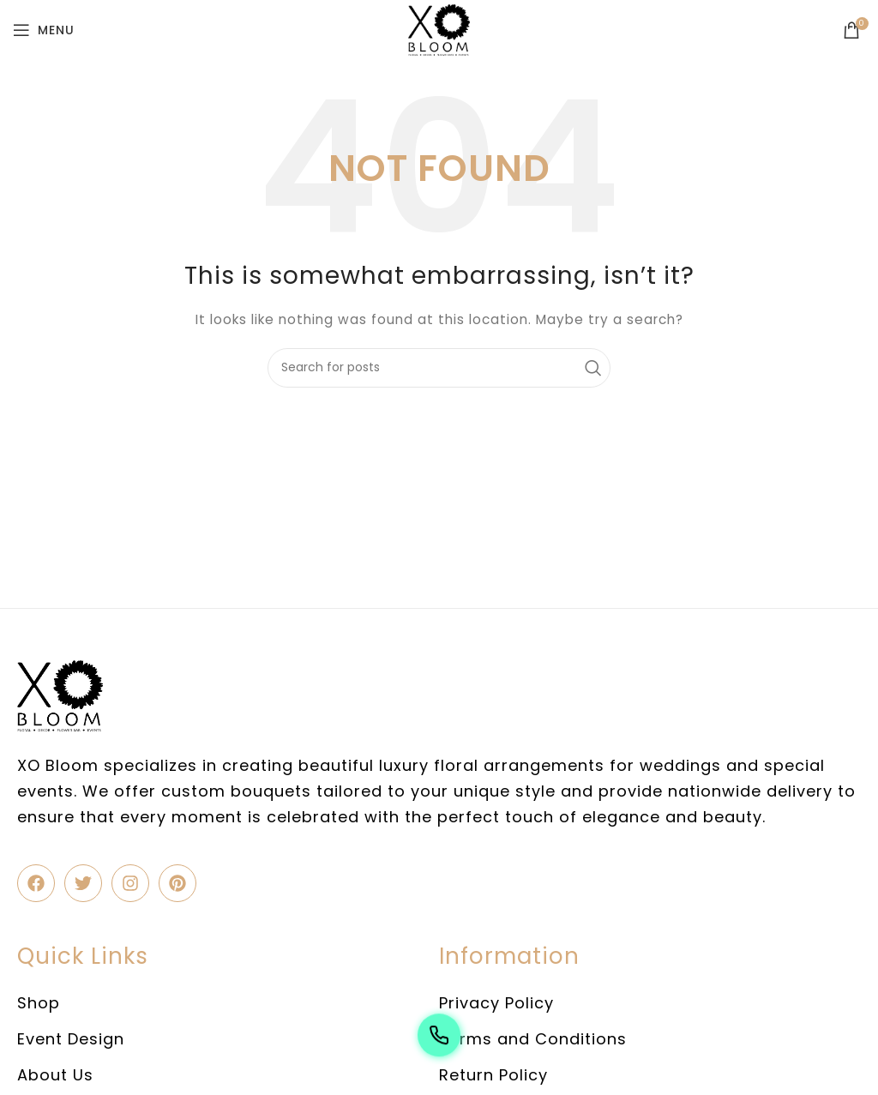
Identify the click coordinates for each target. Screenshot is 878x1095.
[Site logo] (439, 29)
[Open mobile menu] (43, 30)
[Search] (439, 368)
